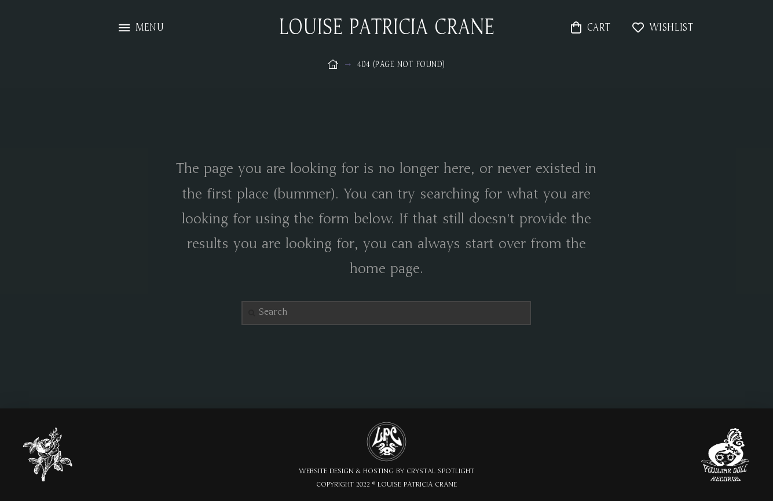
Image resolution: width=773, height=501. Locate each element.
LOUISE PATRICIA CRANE (386, 27)
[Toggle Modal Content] (141, 27)
